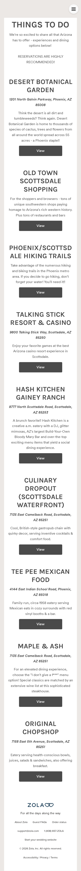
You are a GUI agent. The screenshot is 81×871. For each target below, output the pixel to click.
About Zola (21, 822)
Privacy (44, 857)
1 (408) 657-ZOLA (54, 831)
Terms (54, 857)
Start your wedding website (41, 840)
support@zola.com (28, 831)
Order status (59, 822)
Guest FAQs (40, 822)
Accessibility (30, 857)
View (40, 151)
